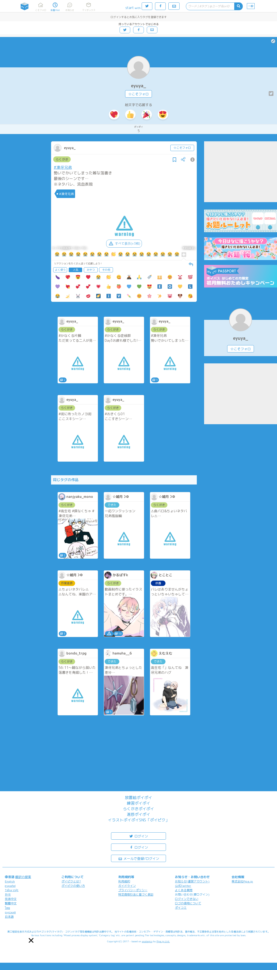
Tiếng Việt (11, 890)
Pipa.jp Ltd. (163, 941)
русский (10, 912)
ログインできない (186, 899)
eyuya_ (138, 86)
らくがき (62, 159)
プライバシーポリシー (132, 890)
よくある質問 (183, 890)
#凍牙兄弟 (63, 167)
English (10, 881)
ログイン (138, 836)
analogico (147, 941)
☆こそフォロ (138, 94)
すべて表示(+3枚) (124, 243)
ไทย (7, 908)
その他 (106, 270)
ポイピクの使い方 (73, 886)
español (10, 886)
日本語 (9, 917)
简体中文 (11, 899)
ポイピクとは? (71, 881)
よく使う (60, 270)
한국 (8, 894)
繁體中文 (11, 903)
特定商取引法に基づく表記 (135, 894)
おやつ (91, 270)
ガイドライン (127, 886)
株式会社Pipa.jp (242, 881)
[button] (31, 940)
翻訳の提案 (23, 877)
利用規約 (124, 881)
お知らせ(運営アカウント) (192, 881)
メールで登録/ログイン (138, 858)
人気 (75, 270)
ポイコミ (181, 908)
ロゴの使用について (188, 903)
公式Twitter (183, 886)
